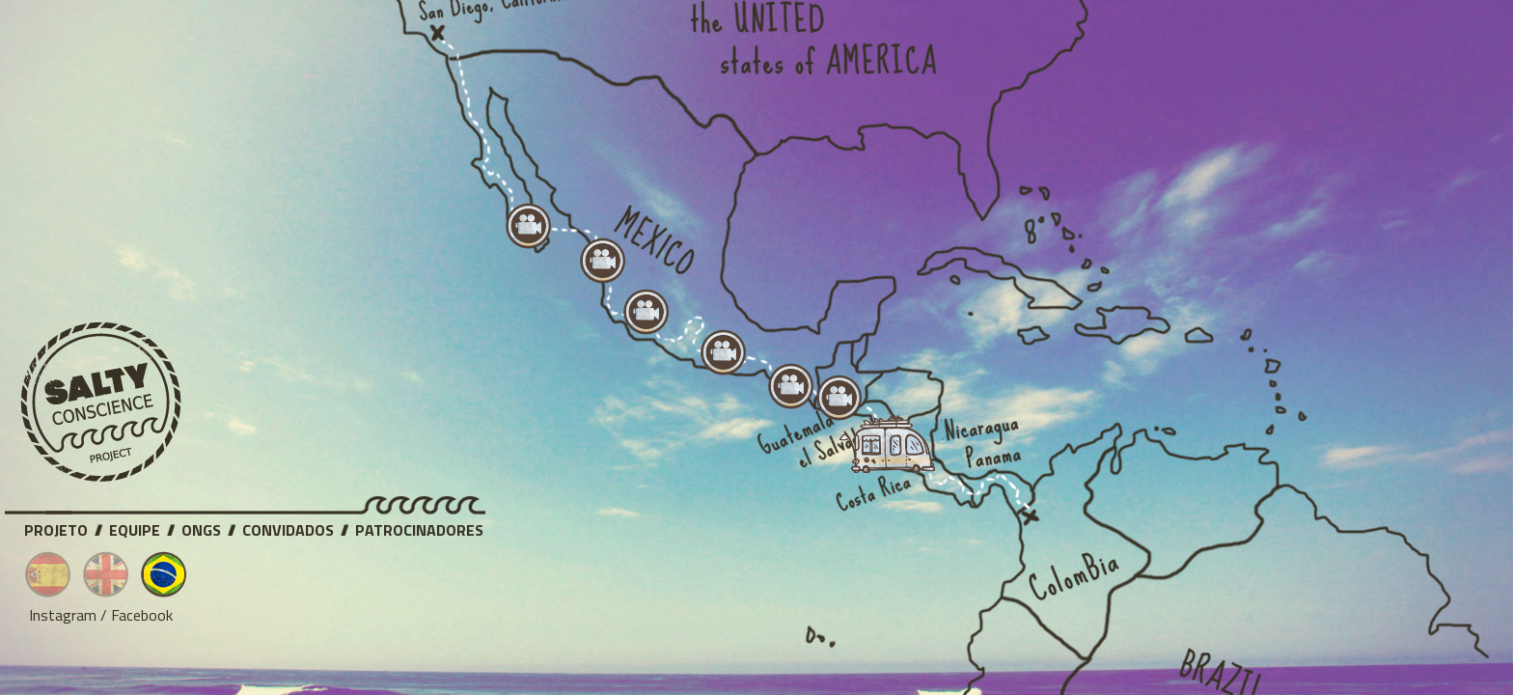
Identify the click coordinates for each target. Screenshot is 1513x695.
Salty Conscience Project (101, 402)
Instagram (62, 614)
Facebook (142, 614)
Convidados (288, 527)
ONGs (201, 527)
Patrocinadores (419, 527)
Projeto (56, 527)
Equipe (134, 527)
